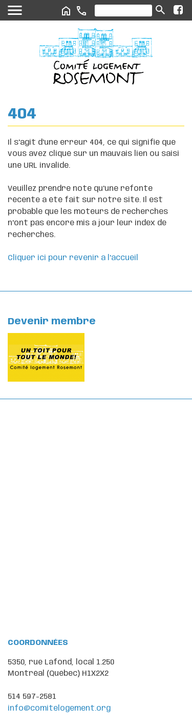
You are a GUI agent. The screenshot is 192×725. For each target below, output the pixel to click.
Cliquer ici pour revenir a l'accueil (73, 258)
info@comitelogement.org (59, 708)
